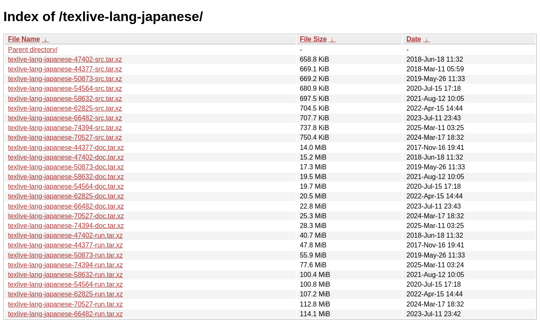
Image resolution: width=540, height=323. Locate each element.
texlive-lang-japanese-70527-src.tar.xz (65, 137)
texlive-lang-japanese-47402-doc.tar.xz (66, 157)
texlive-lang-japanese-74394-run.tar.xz (65, 265)
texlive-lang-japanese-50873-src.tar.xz (65, 78)
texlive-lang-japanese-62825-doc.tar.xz (66, 196)
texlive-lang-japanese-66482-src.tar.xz (65, 118)
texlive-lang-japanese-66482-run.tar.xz (65, 314)
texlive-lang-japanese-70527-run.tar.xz (65, 304)
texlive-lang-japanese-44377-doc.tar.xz (66, 147)
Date (413, 39)
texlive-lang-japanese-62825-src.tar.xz (65, 108)
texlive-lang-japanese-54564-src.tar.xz (65, 88)
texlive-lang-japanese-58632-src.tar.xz (65, 98)
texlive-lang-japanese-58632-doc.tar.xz (66, 176)
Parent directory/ (32, 49)
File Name (24, 39)
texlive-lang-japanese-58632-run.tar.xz (65, 274)
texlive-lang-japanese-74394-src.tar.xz (65, 127)
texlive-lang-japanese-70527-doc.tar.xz (66, 216)
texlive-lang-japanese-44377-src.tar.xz (65, 69)
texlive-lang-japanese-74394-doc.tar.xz (66, 225)
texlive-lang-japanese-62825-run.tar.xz (65, 294)
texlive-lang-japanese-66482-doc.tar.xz (66, 206)
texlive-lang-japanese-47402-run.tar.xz (65, 235)
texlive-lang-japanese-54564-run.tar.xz (65, 284)
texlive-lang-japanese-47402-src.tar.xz (65, 59)
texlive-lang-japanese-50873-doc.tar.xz (66, 167)
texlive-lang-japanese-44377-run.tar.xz (65, 245)
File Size (313, 39)
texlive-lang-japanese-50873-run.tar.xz (65, 255)
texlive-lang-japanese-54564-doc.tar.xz (66, 186)
